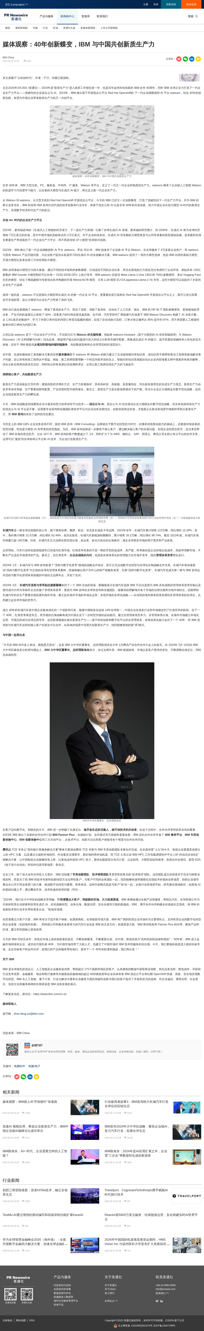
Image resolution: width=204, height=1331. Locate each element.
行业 (45, 27)
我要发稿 (171, 4)
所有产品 (58, 1304)
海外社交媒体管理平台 (66, 1300)
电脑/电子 (34, 1066)
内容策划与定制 (62, 1285)
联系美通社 (164, 1277)
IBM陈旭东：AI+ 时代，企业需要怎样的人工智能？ (35, 1153)
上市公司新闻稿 (109, 27)
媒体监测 (191, 4)
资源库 (85, 16)
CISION (169, 1320)
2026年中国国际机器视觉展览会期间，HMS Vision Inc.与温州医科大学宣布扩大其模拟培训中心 (137, 1242)
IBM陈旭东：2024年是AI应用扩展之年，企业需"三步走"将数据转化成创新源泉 (136, 1153)
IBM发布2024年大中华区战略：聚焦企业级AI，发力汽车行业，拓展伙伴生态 (137, 1129)
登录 (155, 4)
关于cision (110, 1289)
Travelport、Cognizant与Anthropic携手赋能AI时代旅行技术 (136, 1192)
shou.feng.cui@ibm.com (29, 1013)
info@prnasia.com (165, 1289)
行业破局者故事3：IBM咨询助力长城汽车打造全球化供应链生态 (136, 1104)
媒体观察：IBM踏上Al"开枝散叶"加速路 (30, 1101)
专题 (35, 27)
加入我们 (109, 1293)
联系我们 (102, 16)
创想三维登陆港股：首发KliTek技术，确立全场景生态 (35, 1192)
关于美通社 (113, 1277)
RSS (32, 1320)
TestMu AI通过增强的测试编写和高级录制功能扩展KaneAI (43, 1215)
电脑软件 (19, 1066)
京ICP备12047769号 (164, 1325)
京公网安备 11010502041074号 (133, 1325)
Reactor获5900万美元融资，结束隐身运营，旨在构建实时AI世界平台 (151, 1217)
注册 (145, 4)
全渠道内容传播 (62, 1289)
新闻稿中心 (67, 16)
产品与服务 (47, 16)
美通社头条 (69, 27)
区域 (55, 27)
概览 (7, 27)
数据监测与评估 (62, 1293)
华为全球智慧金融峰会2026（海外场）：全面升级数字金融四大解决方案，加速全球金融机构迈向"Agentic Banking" (36, 1242)
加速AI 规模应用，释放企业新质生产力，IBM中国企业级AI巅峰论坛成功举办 (36, 1129)
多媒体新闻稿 (88, 27)
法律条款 (7, 1320)
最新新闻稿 (21, 27)
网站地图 (21, 1320)
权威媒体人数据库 (63, 1296)
